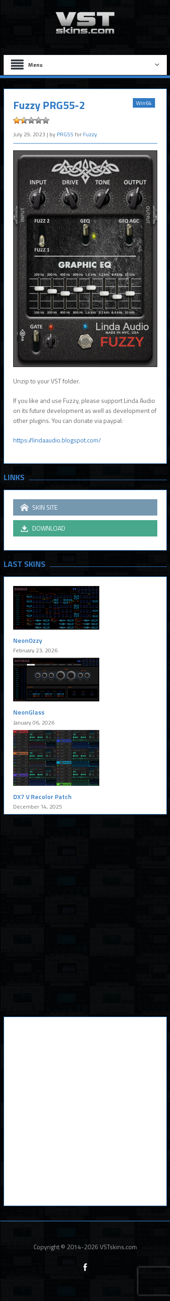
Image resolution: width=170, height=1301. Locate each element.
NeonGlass (28, 712)
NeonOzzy (27, 640)
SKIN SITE (39, 507)
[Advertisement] (85, 922)
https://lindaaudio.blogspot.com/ (57, 440)
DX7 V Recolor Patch (42, 796)
